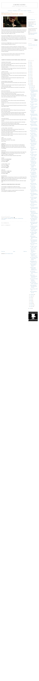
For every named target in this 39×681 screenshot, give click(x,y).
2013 (30, 81)
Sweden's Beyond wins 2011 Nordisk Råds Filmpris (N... (33, 241)
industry (15, 218)
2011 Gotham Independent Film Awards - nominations (34, 216)
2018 (30, 74)
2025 (30, 63)
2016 (30, 77)
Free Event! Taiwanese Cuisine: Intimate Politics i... (33, 198)
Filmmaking (15, 10)
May (31, 300)
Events (22, 10)
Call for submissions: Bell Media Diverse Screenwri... (33, 286)
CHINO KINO (19, 5)
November (32, 87)
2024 (30, 65)
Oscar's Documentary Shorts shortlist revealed (33, 264)
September (32, 294)
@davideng (32, 34)
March (31, 303)
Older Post (25, 251)
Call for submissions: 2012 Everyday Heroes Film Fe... (33, 95)
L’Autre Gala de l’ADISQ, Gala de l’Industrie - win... (33, 158)
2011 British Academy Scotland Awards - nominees (12, 14)
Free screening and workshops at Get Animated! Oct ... (33, 173)
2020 (30, 71)
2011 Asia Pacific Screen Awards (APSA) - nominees (34, 258)
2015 (30, 78)
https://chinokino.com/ (31, 19)
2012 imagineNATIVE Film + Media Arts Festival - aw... (33, 177)
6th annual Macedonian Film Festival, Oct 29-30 (34, 115)
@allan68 (32, 26)
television (3, 219)
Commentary (29, 10)
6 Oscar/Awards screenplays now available (33, 165)
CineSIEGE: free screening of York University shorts (33, 162)
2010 (30, 308)
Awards (19, 10)
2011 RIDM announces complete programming (33, 137)
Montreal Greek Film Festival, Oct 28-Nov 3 (33, 125)
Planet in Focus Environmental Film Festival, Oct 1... (33, 276)
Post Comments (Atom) (9, 253)
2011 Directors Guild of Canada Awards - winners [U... (33, 107)
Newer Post (3, 251)
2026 (30, 62)
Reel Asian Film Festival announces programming (34, 279)
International (20, 218)
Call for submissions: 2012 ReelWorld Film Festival (34, 194)
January (31, 306)
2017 (30, 75)
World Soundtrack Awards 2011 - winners (33, 180)
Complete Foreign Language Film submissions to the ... (33, 268)
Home (14, 251)
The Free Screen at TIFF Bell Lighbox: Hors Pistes (34, 223)
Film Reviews (10, 10)
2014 (30, 80)
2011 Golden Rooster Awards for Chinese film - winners (33, 169)
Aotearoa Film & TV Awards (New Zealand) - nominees (33, 254)
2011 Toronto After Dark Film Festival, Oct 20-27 (34, 208)
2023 (30, 66)
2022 (30, 68)
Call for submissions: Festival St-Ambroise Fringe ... (33, 119)
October (31, 88)
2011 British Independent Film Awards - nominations (34, 98)
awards (5, 218)
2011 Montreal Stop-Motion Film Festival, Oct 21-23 (34, 190)
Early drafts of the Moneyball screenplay (33, 111)
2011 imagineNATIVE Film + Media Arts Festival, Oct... (33, 219)
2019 (30, 72)
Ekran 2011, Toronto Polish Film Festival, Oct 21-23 (33, 202)
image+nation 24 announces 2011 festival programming (33, 212)
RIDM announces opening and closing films (33, 237)
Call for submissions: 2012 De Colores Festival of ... (33, 144)
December (32, 85)
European (9, 218)
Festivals (25, 10)
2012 (30, 83)
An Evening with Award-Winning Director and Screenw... (34, 91)
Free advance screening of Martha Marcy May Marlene (33, 227)
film (13, 218)
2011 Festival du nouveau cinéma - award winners (33, 187)
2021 (30, 69)
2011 (30, 84)
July (31, 297)
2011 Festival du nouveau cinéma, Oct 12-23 (33, 272)
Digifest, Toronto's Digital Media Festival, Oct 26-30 (33, 140)
